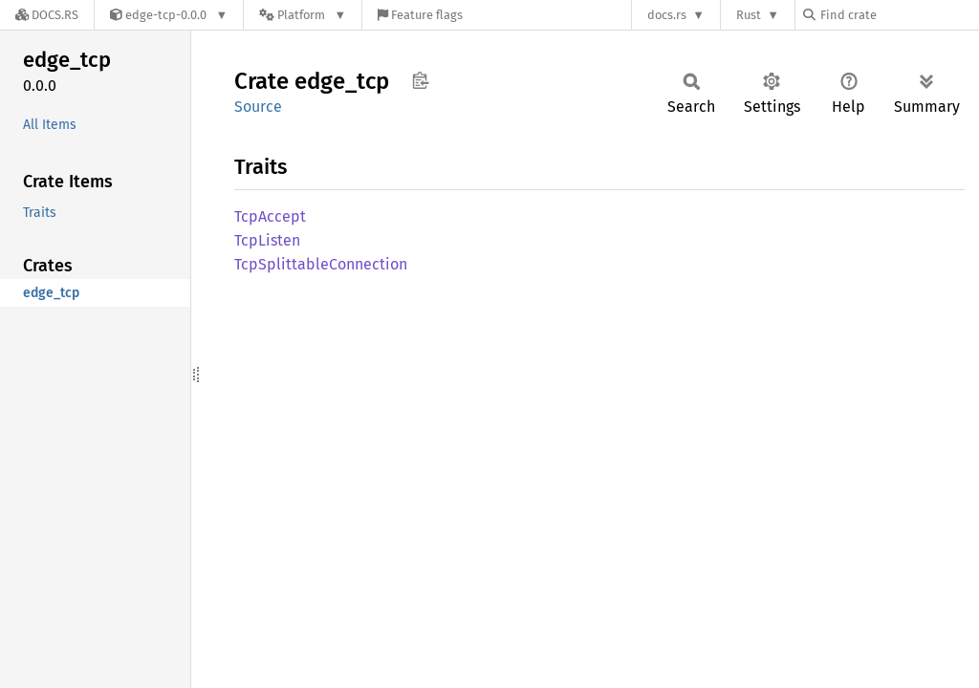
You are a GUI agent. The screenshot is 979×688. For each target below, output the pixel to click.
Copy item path (420, 80)
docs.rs (666, 15)
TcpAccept (270, 216)
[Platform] (302, 15)
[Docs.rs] (47, 15)
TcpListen (267, 240)
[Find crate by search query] (898, 15)
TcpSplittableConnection (320, 264)
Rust (748, 15)
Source (258, 106)
